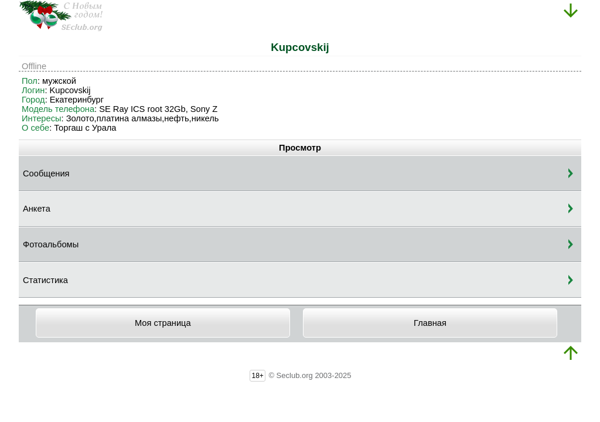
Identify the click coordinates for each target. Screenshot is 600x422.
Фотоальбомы (51, 244)
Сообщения (46, 173)
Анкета (36, 208)
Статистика (45, 280)
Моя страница (163, 323)
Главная (430, 323)
